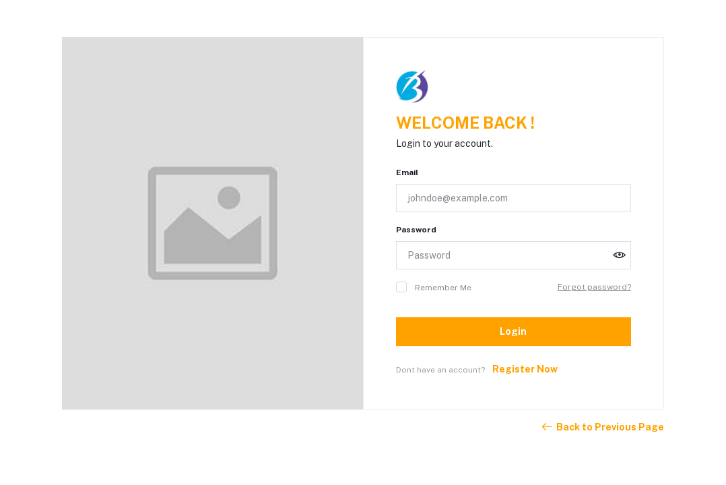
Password (416, 229)
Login (513, 331)
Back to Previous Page (602, 427)
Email (407, 172)
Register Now (525, 369)
